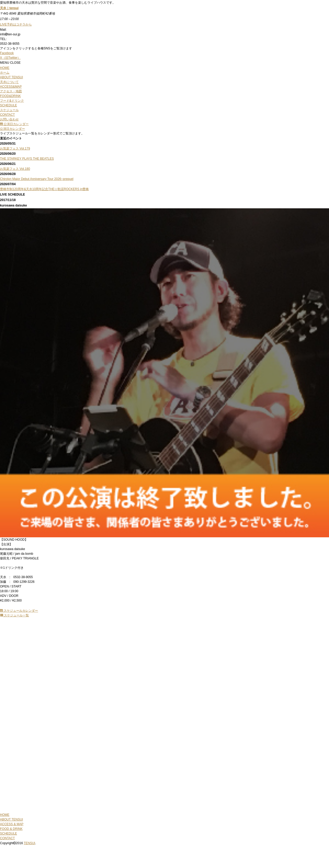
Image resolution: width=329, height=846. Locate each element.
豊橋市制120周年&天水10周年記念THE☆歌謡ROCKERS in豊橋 (44, 189)
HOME (4, 815)
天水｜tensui (9, 8)
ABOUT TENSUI (11, 819)
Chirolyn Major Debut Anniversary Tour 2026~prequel (36, 179)
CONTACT (7, 838)
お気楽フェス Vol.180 (15, 169)
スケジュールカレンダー (19, 610)
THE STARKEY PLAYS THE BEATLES (27, 158)
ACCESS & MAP (11, 824)
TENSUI (29, 843)
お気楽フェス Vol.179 (15, 148)
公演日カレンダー (14, 124)
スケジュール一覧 (14, 615)
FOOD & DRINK (11, 829)
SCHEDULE (8, 833)
